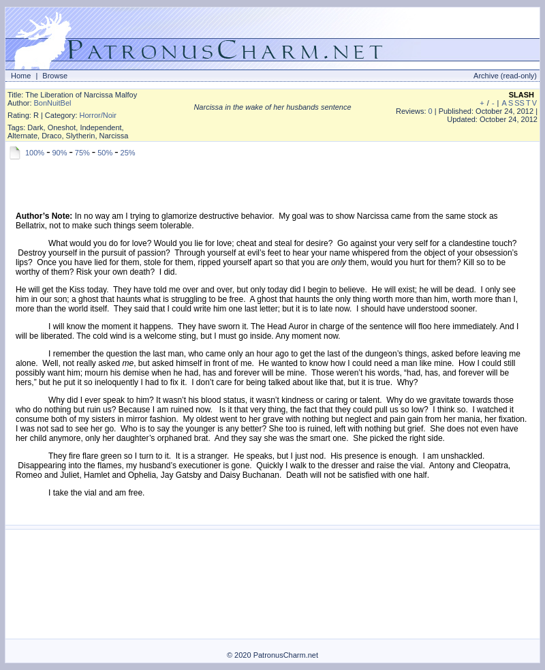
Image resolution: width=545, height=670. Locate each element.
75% (82, 153)
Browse (54, 76)
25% (128, 153)
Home (21, 76)
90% (59, 153)
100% (34, 153)
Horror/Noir (98, 115)
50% (104, 153)
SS (519, 103)
